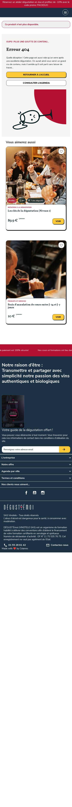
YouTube (34, 492)
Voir (58, 221)
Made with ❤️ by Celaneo (15, 548)
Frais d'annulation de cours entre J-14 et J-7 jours (34, 306)
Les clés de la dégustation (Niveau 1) (29, 211)
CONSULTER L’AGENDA (36, 83)
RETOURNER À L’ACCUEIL (36, 74)
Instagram (42, 492)
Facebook (26, 492)
